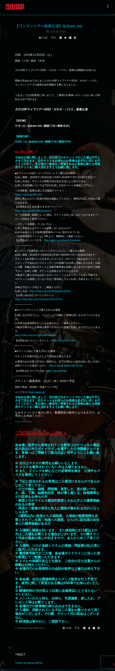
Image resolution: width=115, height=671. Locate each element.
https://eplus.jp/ (36, 392)
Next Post (38, 628)
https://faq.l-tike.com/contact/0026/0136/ (38, 299)
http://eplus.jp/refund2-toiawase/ (33, 210)
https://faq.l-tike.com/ (64, 340)
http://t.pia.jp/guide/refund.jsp (65, 365)
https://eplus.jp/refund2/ (28, 194)
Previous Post (25, 628)
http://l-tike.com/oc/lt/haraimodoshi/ (50, 291)
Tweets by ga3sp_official (28, 663)
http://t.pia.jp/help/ (57, 370)
